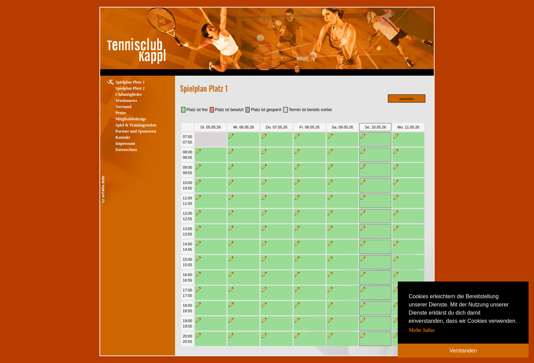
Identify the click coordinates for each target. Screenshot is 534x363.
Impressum (125, 143)
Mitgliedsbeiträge (130, 119)
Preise (120, 112)
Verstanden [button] (463, 350)
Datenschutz (126, 149)
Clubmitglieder (128, 94)
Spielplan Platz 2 (130, 88)
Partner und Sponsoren (135, 131)
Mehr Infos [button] (422, 330)
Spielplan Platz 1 (130, 82)
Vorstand (123, 106)
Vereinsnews (126, 100)
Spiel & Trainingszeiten (135, 125)
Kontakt (122, 137)
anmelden (406, 98)
